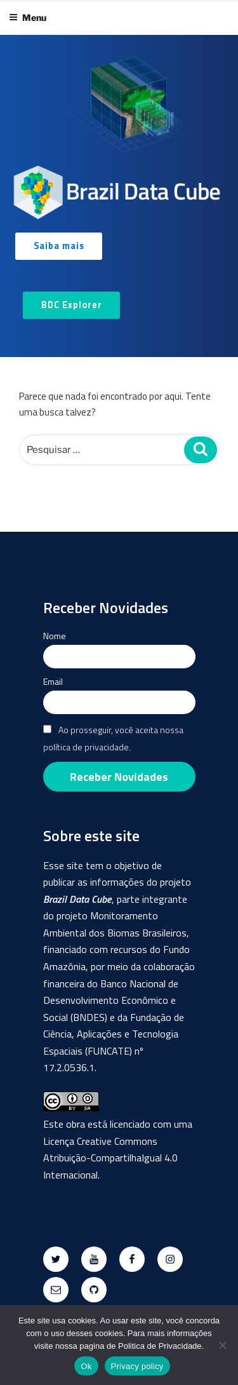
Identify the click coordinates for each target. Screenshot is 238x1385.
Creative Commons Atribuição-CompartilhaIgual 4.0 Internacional (110, 1157)
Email (53, 681)
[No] (222, 1345)
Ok (86, 1366)
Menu (27, 17)
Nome (54, 635)
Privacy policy (137, 1366)
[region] (119, 196)
